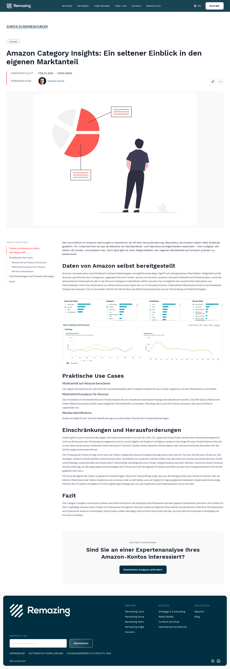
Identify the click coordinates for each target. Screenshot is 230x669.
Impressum (17, 653)
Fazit (12, 281)
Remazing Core (134, 611)
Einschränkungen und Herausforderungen (31, 276)
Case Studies (102, 5)
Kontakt (215, 5)
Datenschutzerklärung (46, 653)
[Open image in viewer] (143, 331)
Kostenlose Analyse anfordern (143, 569)
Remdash (83, 5)
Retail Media (166, 616)
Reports (199, 611)
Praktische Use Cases (21, 257)
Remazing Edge (134, 626)
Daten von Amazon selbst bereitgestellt (24, 250)
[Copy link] (213, 81)
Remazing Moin (134, 621)
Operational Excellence (173, 626)
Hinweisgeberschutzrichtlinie (89, 653)
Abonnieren (81, 643)
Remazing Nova (134, 616)
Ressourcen (153, 5)
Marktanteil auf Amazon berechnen (29, 262)
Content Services (169, 621)
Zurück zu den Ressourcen (27, 26)
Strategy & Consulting (172, 611)
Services (67, 5)
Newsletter (18, 635)
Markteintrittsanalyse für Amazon (28, 266)
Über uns (120, 5)
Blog (197, 616)
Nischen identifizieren (23, 271)
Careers (136, 5)
